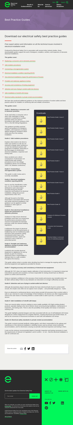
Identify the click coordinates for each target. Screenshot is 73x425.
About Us (48, 391)
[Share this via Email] (21, 349)
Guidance (24, 6)
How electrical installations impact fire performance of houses (24, 77)
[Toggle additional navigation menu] (55, 2)
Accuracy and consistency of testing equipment (20, 85)
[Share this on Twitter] (28, 349)
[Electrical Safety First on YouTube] (46, 403)
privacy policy (8, 406)
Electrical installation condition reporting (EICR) (20, 73)
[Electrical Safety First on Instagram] (58, 404)
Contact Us (49, 393)
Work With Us (63, 391)
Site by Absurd (8, 416)
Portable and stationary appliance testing (18, 81)
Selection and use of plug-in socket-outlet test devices (22, 89)
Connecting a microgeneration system (17, 69)
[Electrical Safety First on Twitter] (53, 404)
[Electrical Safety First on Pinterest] (46, 409)
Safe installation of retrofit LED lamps (16, 93)
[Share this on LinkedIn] (33, 349)
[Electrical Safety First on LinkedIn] (62, 404)
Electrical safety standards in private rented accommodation (23, 97)
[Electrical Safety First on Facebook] (50, 404)
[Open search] (64, 2)
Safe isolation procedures (13, 65)
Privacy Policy (23, 413)
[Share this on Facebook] (25, 350)
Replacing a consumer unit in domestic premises (20, 61)
